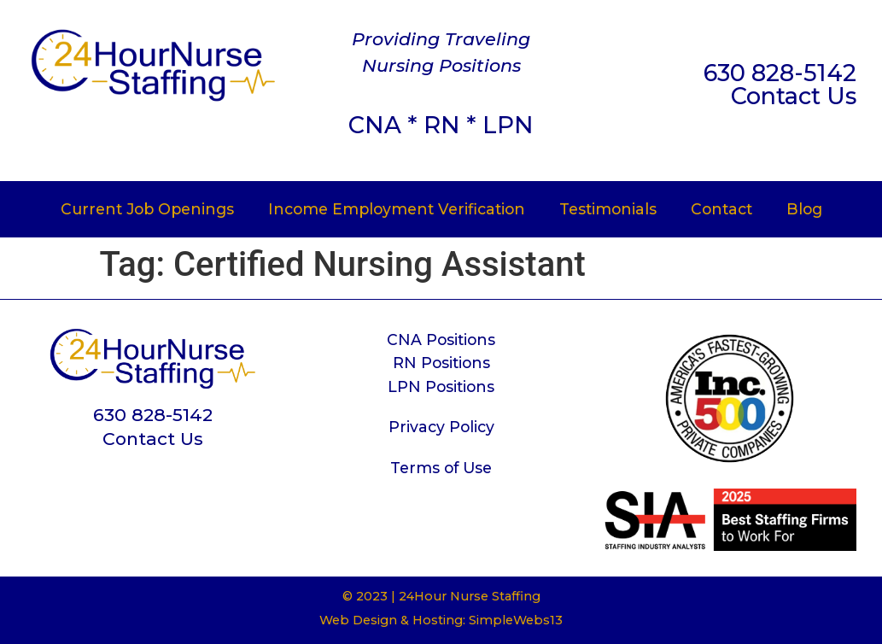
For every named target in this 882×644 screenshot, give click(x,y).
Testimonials (608, 209)
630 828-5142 (780, 73)
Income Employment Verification (396, 209)
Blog (804, 209)
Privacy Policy (441, 427)
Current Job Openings (147, 209)
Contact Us (793, 96)
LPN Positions (441, 386)
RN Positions (441, 363)
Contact (721, 209)
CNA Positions (441, 339)
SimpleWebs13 (516, 620)
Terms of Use (441, 468)
